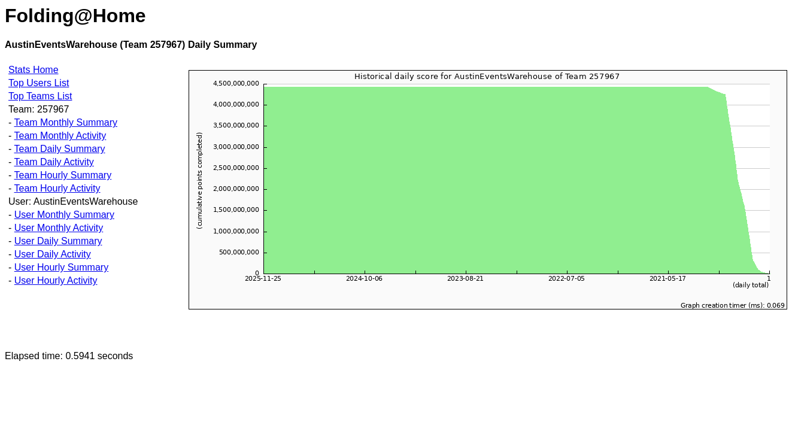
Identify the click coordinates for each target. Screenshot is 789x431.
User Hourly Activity (56, 280)
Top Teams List (40, 96)
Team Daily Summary (59, 149)
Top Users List (38, 83)
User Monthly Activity (58, 228)
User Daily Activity (52, 254)
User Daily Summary (58, 241)
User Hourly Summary (61, 267)
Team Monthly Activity (60, 135)
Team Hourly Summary (62, 175)
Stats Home (33, 70)
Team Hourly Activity (57, 188)
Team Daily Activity (53, 162)
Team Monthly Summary (65, 122)
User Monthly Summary (64, 215)
